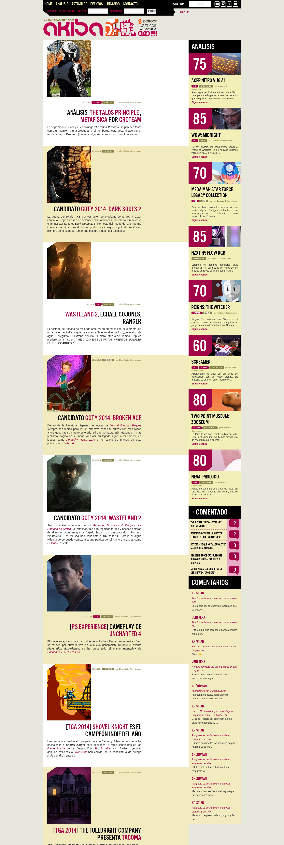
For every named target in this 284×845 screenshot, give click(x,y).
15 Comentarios (135, 329)
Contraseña (116, 11)
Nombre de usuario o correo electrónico (66, 11)
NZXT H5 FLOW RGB (208, 253)
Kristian (220, 313)
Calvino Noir (77, 538)
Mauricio (232, 368)
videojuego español (101, 751)
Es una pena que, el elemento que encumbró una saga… (210, 676)
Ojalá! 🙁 (197, 654)
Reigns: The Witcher (210, 307)
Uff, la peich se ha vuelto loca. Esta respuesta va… (210, 769)
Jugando (113, 4)
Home (48, 4)
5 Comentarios (135, 613)
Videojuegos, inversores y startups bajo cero (94, 797)
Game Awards (56, 418)
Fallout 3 (52, 308)
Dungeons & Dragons (121, 290)
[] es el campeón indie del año (103, 400)
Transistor (81, 421)
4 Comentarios (135, 670)
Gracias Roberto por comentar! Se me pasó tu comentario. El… (212, 721)
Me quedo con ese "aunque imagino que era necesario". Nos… (213, 793)
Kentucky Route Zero (80, 247)
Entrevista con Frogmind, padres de (104, 570)
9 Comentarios (135, 46)
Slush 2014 (124, 694)
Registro (184, 12)
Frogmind (111, 588)
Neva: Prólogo (205, 477)
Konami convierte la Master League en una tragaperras (206, 535)
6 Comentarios (135, 159)
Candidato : (97, 112)
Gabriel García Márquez (125, 233)
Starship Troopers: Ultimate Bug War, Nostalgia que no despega (206, 559)
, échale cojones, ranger (103, 173)
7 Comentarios (135, 386)
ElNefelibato (124, 46)
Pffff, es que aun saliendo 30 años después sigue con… (214, 632)
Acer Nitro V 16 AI (208, 80)
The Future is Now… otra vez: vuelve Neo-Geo (206, 524)
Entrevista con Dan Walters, (101, 513)
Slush (115, 808)
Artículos (79, 4)
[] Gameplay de (105, 343)
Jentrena (221, 86)
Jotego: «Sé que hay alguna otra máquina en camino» (208, 546)
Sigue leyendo (201, 102)
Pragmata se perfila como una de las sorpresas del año (211, 737)
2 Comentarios (135, 216)
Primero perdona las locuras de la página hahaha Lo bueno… (213, 745)
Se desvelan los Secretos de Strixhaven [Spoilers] (206, 570)
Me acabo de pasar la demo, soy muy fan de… (213, 817)
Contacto (130, 4)
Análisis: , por (104, 59)
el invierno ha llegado (97, 680)
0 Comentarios (135, 102)
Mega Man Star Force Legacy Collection (212, 192)
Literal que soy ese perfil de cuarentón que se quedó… (214, 608)
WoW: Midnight (206, 135)
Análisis (62, 4)
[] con (95, 627)
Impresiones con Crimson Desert (209, 691)
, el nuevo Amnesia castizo (99, 740)
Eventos (96, 4)
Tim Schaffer (103, 418)
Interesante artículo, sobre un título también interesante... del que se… (210, 696)
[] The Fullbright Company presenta (97, 456)
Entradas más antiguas (57, 837)
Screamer (200, 362)
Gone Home (88, 471)
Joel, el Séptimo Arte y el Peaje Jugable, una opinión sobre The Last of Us (213, 713)
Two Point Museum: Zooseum (210, 419)
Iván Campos (218, 201)
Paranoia (98, 290)
